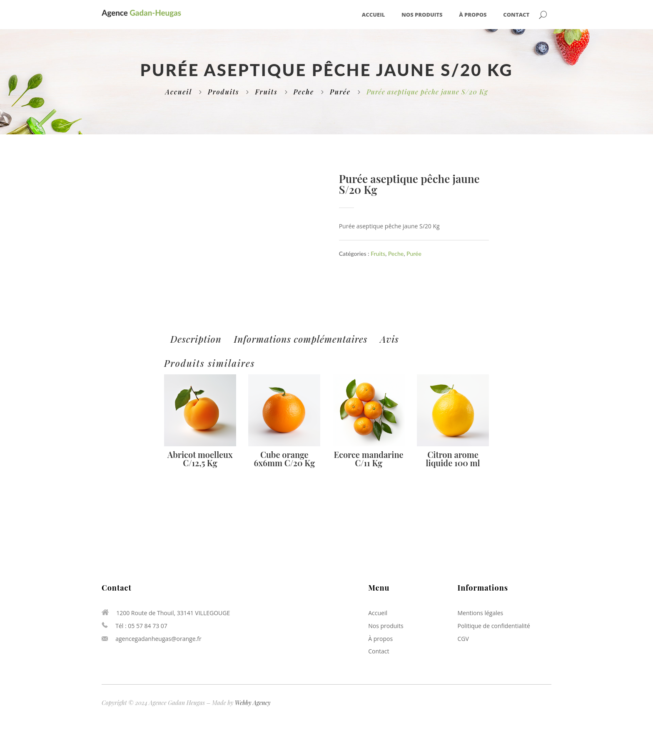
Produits (223, 91)
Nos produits (422, 15)
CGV (463, 639)
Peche (304, 91)
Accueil (373, 15)
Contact (516, 15)
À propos (472, 15)
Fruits (266, 91)
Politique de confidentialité (494, 626)
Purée (340, 91)
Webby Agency (253, 703)
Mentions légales (480, 613)
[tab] (196, 339)
